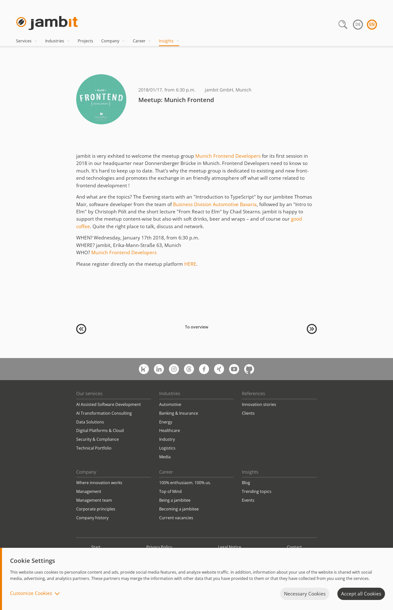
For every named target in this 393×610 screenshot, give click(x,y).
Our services (89, 393)
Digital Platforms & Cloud (100, 430)
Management (88, 491)
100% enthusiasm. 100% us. (185, 482)
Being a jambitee (174, 500)
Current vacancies (176, 517)
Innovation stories (259, 404)
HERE (190, 264)
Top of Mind (170, 491)
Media (165, 457)
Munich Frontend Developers (228, 156)
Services (26, 41)
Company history (92, 517)
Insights (169, 41)
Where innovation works (99, 482)
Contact (294, 547)
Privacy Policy (159, 547)
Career (142, 41)
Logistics (167, 448)
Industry (167, 439)
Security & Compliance (97, 439)
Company (113, 41)
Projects (85, 41)
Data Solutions (90, 422)
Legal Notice (229, 547)
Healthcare (169, 430)
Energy (165, 422)
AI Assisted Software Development (108, 404)
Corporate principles (95, 509)
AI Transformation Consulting (104, 413)
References (253, 393)
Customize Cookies (31, 593)
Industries (57, 41)
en (372, 24)
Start (96, 547)
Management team (94, 500)
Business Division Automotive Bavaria (215, 204)
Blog (246, 482)
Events (248, 500)
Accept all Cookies (361, 593)
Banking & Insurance (178, 413)
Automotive (170, 404)
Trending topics (256, 491)
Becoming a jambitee (179, 509)
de (358, 24)
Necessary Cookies (305, 593)
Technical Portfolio (94, 448)
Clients (248, 413)
